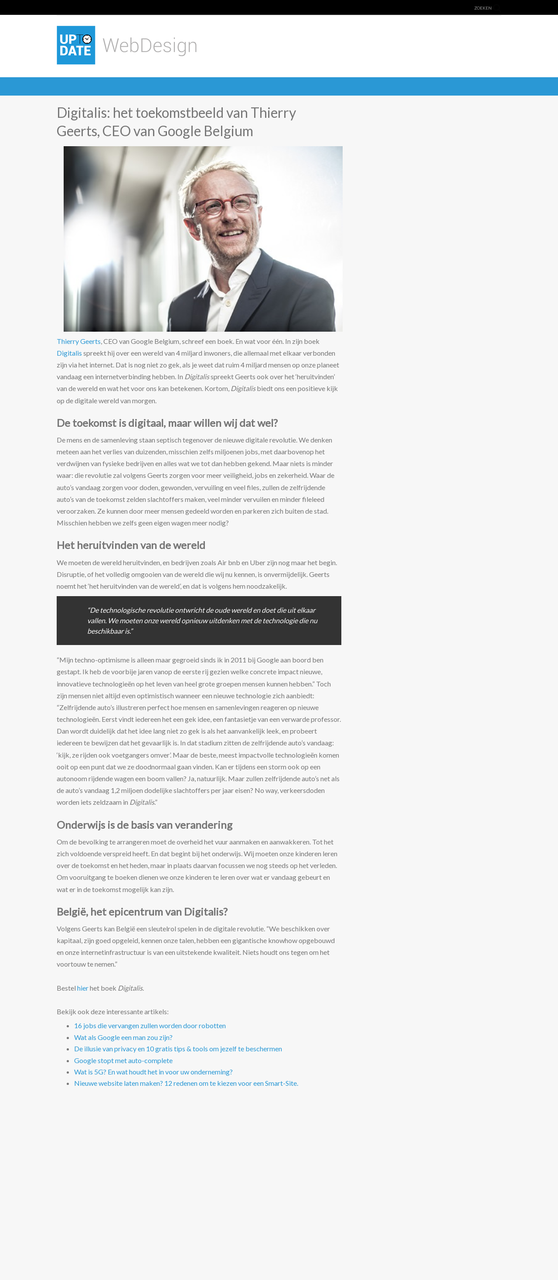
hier (82, 988)
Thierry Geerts (79, 341)
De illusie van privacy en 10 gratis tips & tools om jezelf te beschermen (178, 1048)
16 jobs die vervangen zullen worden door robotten (150, 1025)
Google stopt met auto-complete (123, 1060)
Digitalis (69, 353)
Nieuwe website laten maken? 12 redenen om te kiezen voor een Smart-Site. (186, 1083)
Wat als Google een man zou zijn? (123, 1037)
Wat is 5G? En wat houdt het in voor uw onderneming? (153, 1071)
